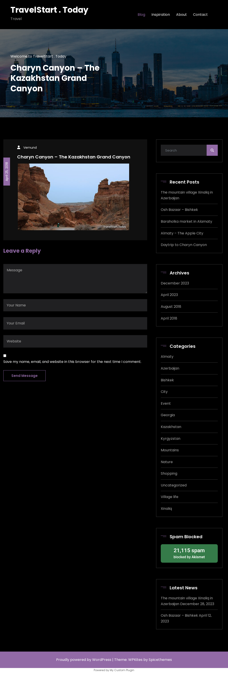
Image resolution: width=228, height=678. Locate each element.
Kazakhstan (171, 426)
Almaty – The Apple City (182, 233)
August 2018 (171, 306)
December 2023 (175, 283)
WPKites (135, 659)
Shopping (169, 473)
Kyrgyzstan (170, 438)
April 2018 (169, 318)
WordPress (101, 659)
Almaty (167, 356)
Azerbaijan (170, 368)
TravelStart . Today (49, 10)
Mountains (170, 450)
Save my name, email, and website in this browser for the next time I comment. (72, 361)
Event (166, 403)
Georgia (168, 415)
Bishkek (167, 380)
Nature (167, 461)
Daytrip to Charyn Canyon (184, 244)
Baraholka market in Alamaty (186, 221)
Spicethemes (160, 659)
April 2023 (169, 294)
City (164, 391)
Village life (169, 496)
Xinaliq (166, 508)
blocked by (189, 553)
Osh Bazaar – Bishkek (179, 209)
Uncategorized (174, 485)
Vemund (30, 147)
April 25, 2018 (6, 171)
